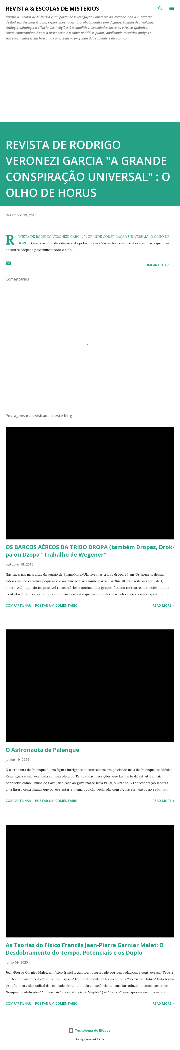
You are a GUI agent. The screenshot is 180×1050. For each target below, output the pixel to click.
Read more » (163, 605)
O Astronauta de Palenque (42, 749)
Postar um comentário (56, 605)
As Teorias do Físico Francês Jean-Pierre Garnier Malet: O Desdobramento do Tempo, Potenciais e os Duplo (85, 948)
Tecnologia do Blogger (90, 1030)
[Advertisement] (90, 87)
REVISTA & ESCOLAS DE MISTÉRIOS (52, 8)
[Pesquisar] (160, 8)
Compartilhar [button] (156, 265)
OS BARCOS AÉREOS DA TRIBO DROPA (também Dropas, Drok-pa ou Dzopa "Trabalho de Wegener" (90, 550)
